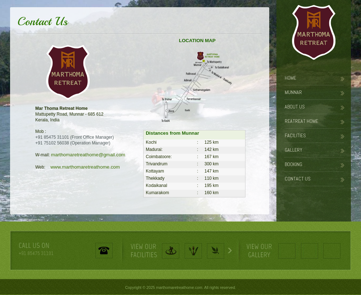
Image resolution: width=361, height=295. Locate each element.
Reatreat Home (301, 121)
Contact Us (298, 178)
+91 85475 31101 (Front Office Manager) (74, 137)
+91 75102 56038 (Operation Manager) (72, 143)
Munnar (293, 92)
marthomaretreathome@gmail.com (88, 154)
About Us (295, 106)
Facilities (295, 135)
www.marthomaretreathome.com (83, 167)
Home (290, 78)
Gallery (293, 150)
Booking (293, 164)
